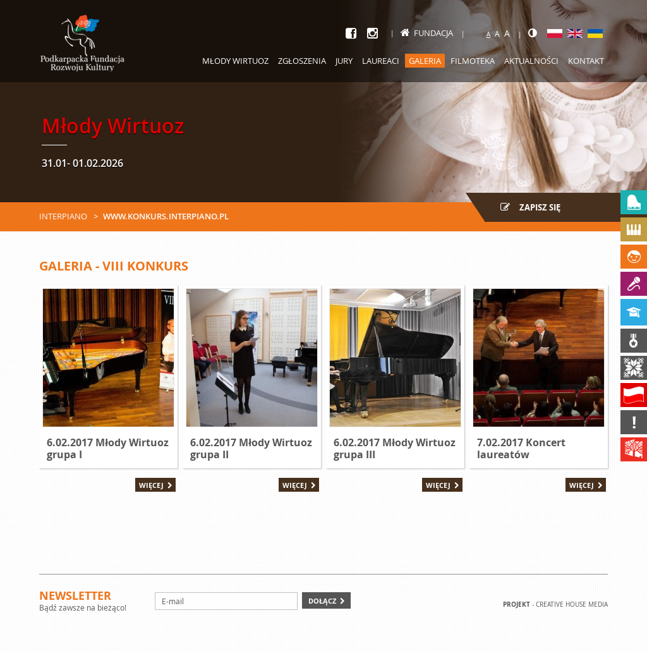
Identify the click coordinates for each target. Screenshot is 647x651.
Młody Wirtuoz (235, 60)
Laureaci (380, 60)
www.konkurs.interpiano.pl (166, 216)
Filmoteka (472, 60)
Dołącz (322, 600)
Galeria (425, 60)
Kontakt (586, 60)
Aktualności (531, 60)
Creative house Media (572, 604)
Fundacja (427, 33)
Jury (344, 60)
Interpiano (63, 216)
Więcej (151, 485)
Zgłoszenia (302, 60)
